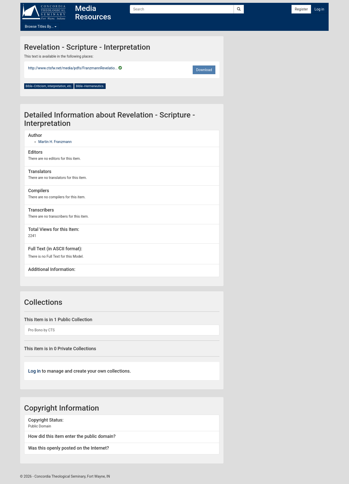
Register (301, 9)
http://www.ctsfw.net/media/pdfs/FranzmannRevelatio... (73, 68)
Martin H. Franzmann (55, 142)
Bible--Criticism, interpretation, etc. (49, 86)
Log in (319, 9)
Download (204, 70)
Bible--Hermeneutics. (90, 86)
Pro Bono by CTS (41, 330)
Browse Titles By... (41, 26)
